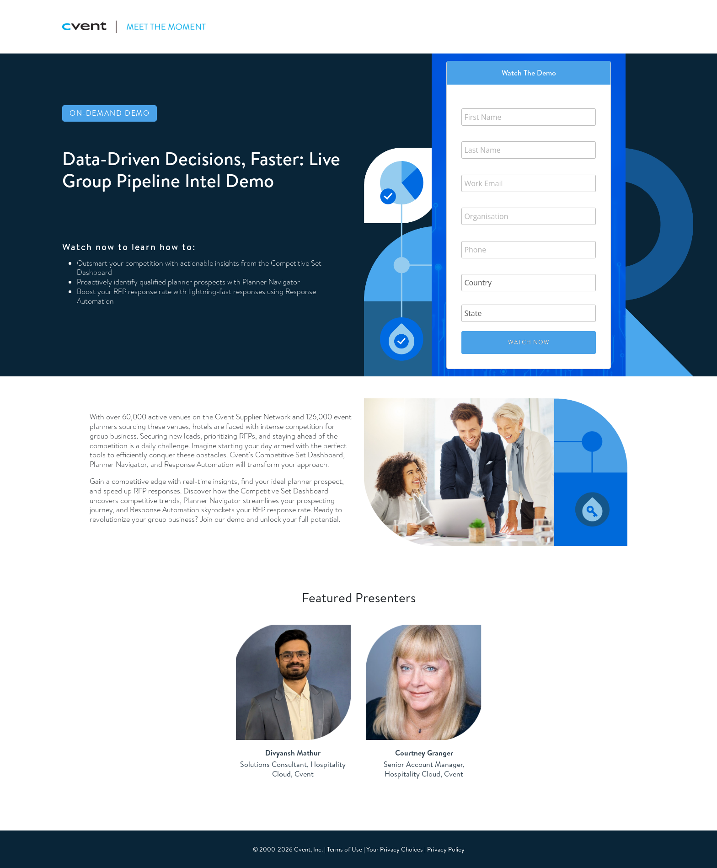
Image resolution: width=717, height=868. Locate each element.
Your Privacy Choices (394, 849)
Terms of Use (344, 849)
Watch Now (529, 342)
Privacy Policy (446, 849)
